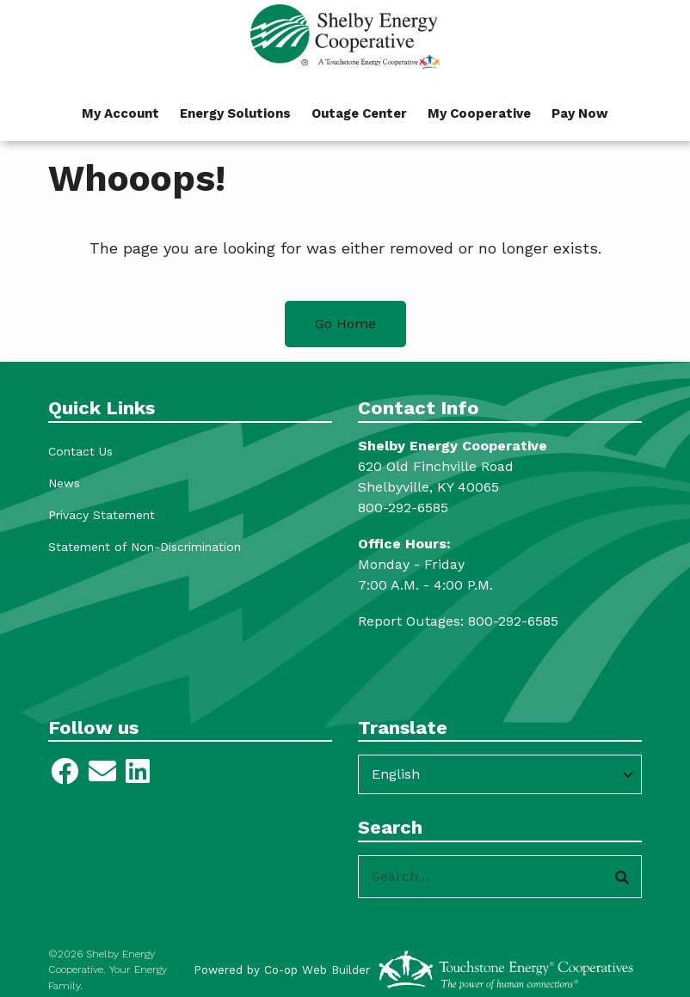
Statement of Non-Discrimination (144, 547)
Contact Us (80, 451)
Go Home (345, 323)
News (64, 483)
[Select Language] (500, 774)
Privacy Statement (101, 515)
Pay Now (579, 113)
